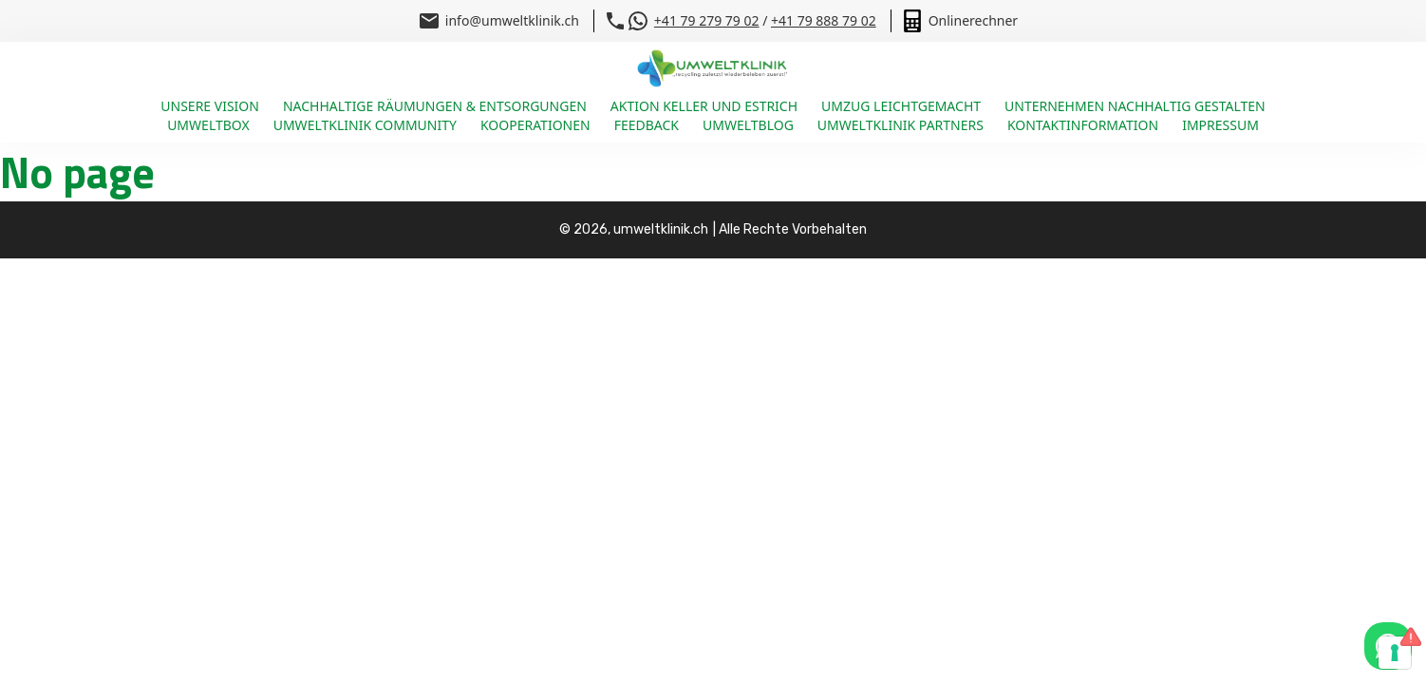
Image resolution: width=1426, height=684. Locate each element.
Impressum (1220, 125)
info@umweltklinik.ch (512, 20)
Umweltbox (208, 125)
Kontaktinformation (1082, 125)
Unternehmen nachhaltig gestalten (1135, 106)
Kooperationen (535, 125)
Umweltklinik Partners (900, 125)
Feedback (646, 125)
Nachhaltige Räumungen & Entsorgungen (435, 106)
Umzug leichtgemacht (901, 106)
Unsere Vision (209, 106)
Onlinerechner (973, 20)
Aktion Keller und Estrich (703, 106)
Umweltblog (748, 125)
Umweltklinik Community (365, 125)
